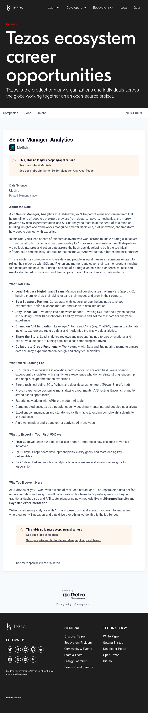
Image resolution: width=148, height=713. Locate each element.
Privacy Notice (13, 697)
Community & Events (78, 649)
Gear (137, 7)
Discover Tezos (75, 636)
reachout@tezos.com (17, 674)
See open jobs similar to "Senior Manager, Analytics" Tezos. (56, 170)
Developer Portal (114, 649)
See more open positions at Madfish (38, 563)
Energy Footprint (75, 661)
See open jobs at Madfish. (35, 165)
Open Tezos (111, 655)
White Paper (111, 636)
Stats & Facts (73, 655)
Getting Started (113, 642)
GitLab (107, 661)
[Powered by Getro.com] (74, 594)
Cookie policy (81, 604)
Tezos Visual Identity (78, 667)
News (124, 7)
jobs (27, 113)
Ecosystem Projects (78, 642)
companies (10, 113)
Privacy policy (63, 604)
